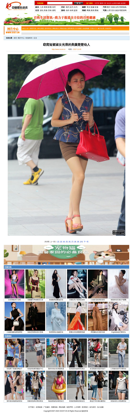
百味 (50, 10)
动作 (67, 10)
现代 (67, 7)
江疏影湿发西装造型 (98, 300)
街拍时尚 (29, 38)
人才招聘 (77, 407)
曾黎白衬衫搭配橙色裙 (77, 332)
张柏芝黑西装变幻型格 (35, 332)
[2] (58, 242)
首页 (15, 38)
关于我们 (31, 407)
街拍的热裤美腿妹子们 (35, 369)
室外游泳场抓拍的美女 (14, 401)
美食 (46, 10)
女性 (117, 7)
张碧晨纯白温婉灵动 (56, 332)
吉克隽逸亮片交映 (14, 300)
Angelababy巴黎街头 (118, 332)
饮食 (96, 7)
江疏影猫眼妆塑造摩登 (14, 332)
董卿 (101, 3)
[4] (64, 242)
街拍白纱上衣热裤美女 (118, 401)
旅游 (117, 10)
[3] (61, 242)
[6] (69, 242)
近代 (71, 7)
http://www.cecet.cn (58, 49)
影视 (50, 7)
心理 (109, 10)
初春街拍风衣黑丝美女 (35, 401)
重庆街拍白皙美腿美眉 (56, 369)
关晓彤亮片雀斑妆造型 (77, 300)
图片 (109, 7)
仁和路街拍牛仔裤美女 (118, 369)
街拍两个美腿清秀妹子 (14, 369)
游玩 (42, 10)
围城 (96, 10)
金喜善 (114, 3)
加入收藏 (100, 407)
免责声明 (69, 407)
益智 (75, 10)
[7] (72, 242)
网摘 (88, 10)
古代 (75, 7)
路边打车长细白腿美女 (98, 401)
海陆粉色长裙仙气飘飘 (118, 300)
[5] (67, 242)
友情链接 (39, 407)
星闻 (46, 7)
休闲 (71, 10)
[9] (78, 242)
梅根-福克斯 (121, 3)
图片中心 (21, 38)
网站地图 (62, 407)
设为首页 (92, 407)
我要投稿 (54, 407)
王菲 (104, 3)
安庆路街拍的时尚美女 (77, 369)
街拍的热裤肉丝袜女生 (77, 401)
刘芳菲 (97, 3)
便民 (54, 10)
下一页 (86, 242)
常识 (88, 7)
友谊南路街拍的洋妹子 (98, 369)
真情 (92, 10)
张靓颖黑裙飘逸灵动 (56, 300)
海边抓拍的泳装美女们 (56, 401)
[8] (75, 242)
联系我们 (85, 407)
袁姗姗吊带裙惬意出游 (35, 300)
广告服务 (47, 407)
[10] (81, 242)
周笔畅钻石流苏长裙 (98, 332)
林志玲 (109, 3)
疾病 (113, 7)
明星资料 (123, 10)
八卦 (42, 7)
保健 (92, 7)
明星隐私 (123, 7)
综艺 (54, 7)
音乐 (113, 10)
